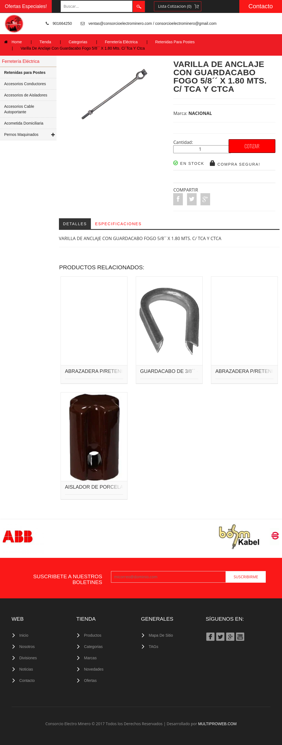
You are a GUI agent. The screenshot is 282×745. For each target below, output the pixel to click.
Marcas (90, 658)
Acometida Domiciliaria (23, 123)
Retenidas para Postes (24, 72)
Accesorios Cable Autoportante (19, 109)
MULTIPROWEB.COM (217, 724)
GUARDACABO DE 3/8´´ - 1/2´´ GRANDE (186, 371)
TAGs (153, 646)
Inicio (23, 635)
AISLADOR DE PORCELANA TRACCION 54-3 (117, 487)
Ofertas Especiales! (26, 6)
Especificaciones (118, 224)
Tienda (45, 42)
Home (17, 42)
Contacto (260, 6)
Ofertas (90, 680)
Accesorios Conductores (25, 84)
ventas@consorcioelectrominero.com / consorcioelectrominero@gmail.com (152, 23)
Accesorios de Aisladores (25, 95)
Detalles (75, 224)
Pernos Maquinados (21, 134)
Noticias (26, 669)
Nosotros (27, 646)
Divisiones (28, 658)
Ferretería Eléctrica (121, 42)
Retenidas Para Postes (175, 42)
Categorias (78, 42)
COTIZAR (252, 146)
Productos (92, 635)
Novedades (94, 669)
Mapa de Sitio (161, 635)
